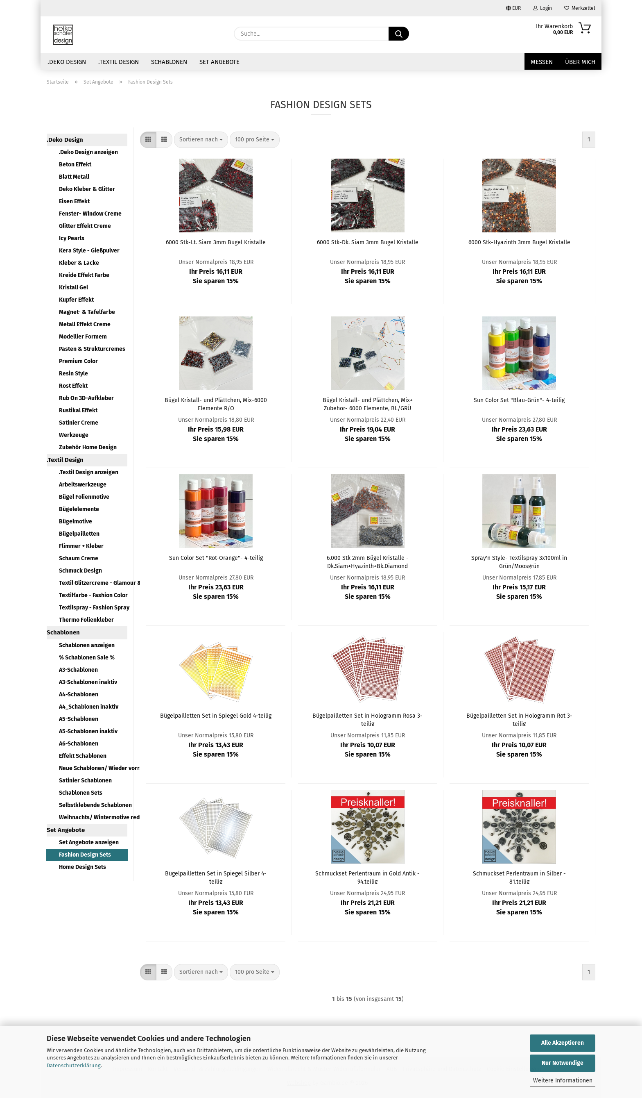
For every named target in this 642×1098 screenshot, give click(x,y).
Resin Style (73, 373)
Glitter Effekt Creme (85, 226)
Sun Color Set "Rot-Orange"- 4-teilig (216, 558)
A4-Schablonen (78, 694)
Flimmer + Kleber (81, 546)
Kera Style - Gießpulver (89, 250)
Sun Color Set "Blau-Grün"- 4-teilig (519, 400)
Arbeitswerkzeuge (82, 484)
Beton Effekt (75, 164)
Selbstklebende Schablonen (93, 805)
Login (542, 8)
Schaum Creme (78, 558)
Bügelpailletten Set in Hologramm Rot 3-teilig (519, 719)
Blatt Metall (74, 176)
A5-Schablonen (78, 719)
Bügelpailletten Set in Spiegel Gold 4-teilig (215, 715)
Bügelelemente (79, 509)
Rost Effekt (73, 385)
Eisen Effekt (74, 201)
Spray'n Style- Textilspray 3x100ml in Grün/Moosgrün (519, 561)
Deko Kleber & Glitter (87, 189)
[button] (148, 140)
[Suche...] (399, 34)
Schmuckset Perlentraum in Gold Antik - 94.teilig (367, 877)
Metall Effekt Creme (85, 324)
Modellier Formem (83, 336)
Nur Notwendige (562, 1062)
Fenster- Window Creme (90, 213)
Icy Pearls (71, 238)
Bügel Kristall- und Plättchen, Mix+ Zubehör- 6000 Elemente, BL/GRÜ (368, 404)
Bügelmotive (75, 521)
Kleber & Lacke (79, 262)
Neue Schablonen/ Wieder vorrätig (93, 768)
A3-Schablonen (78, 669)
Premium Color (78, 361)
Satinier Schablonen (85, 780)
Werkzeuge (73, 435)
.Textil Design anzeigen (88, 472)
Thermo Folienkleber (86, 619)
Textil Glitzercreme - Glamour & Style (93, 583)
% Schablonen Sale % (87, 657)
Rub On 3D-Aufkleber (86, 398)
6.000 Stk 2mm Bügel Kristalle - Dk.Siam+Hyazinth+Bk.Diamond (368, 561)
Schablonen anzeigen (87, 645)
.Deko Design (66, 62)
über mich (580, 62)
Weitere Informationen (562, 1080)
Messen (542, 62)
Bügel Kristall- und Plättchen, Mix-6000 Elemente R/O (216, 404)
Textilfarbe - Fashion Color (93, 595)
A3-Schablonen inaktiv (88, 682)
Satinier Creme (78, 422)
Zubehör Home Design (88, 447)
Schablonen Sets (80, 792)
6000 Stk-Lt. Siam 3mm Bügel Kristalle (216, 242)
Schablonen (169, 62)
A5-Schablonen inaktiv (88, 731)
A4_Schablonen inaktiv (88, 706)
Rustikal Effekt (78, 410)
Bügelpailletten (79, 533)
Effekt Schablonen (82, 755)
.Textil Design (118, 62)
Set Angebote (219, 62)
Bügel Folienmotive (84, 496)
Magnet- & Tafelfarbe (87, 312)
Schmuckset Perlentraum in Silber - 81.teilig (519, 877)
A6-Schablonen (78, 743)
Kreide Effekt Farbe (84, 275)
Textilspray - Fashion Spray (93, 607)
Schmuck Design (80, 570)
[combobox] (201, 140)
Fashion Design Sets (85, 854)
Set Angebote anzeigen (89, 842)
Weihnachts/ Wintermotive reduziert (93, 817)
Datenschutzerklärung (74, 1065)
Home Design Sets (82, 867)
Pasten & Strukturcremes (92, 349)
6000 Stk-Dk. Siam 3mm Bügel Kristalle (367, 242)
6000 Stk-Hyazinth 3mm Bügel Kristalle (519, 242)
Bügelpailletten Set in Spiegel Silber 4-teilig (216, 877)
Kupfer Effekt (76, 299)
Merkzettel (579, 8)
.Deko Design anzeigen (88, 152)
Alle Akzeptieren (562, 1042)
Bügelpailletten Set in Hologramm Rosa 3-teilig (367, 719)
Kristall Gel (73, 287)
